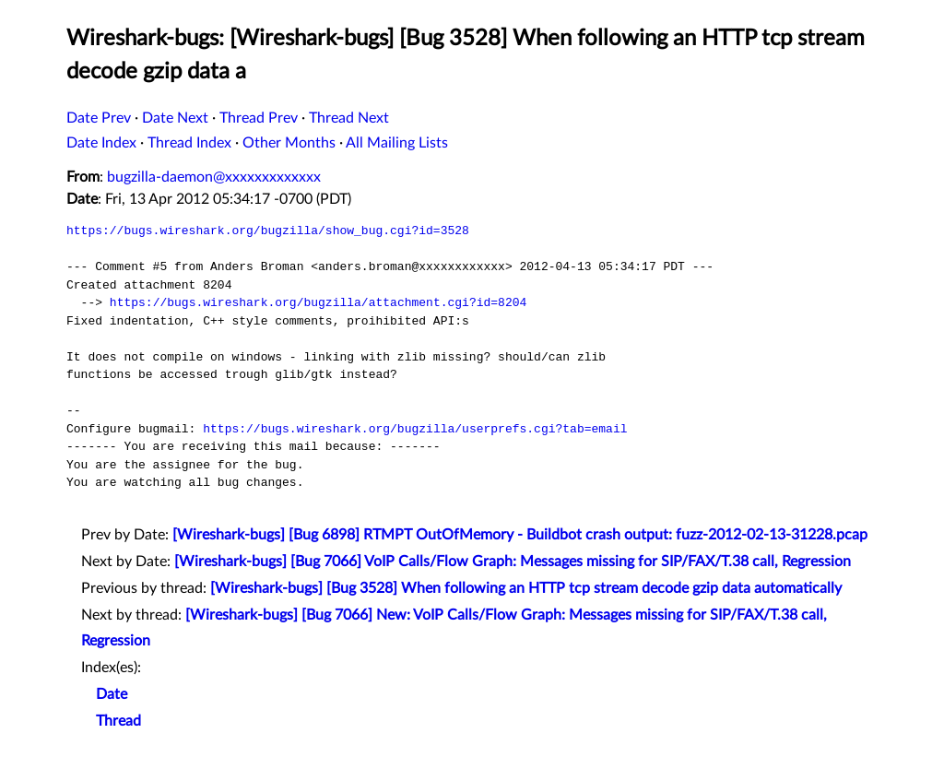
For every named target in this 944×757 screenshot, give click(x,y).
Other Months (289, 143)
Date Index (101, 143)
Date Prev (98, 118)
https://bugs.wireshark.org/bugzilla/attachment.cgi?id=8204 (318, 302)
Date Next (175, 118)
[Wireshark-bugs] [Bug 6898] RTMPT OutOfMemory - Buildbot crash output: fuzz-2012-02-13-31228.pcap (519, 534)
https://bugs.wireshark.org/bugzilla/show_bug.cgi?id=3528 (267, 230)
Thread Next (349, 118)
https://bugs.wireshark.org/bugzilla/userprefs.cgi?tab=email (415, 428)
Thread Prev (258, 118)
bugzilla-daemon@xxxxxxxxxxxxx (214, 177)
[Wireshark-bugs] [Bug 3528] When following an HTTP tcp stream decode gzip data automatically (526, 588)
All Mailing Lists (397, 143)
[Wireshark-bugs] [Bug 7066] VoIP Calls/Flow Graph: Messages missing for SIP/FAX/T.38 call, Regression (512, 561)
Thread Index (189, 143)
